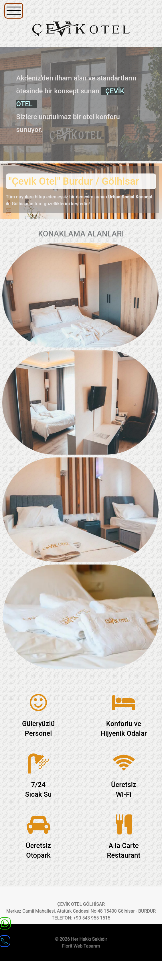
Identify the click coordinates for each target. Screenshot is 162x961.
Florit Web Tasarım (81, 946)
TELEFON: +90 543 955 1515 (81, 918)
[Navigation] (13, 11)
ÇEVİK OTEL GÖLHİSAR (81, 904)
